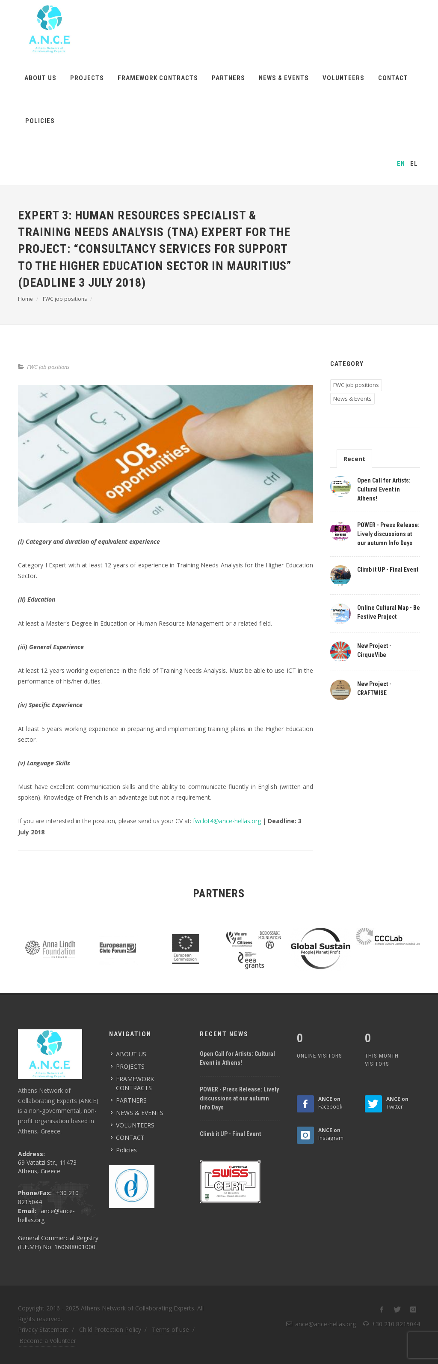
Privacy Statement (43, 1329)
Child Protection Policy (110, 1329)
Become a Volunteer (47, 1341)
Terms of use (170, 1329)
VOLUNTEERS (343, 78)
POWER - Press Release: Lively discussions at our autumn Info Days (388, 534)
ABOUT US (40, 78)
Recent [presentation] (354, 459)
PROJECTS (87, 78)
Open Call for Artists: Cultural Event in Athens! (384, 489)
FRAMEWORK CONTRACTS (158, 78)
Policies (40, 121)
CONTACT (393, 78)
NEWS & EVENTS (284, 78)
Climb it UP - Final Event (387, 569)
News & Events (352, 398)
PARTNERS (228, 78)
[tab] (354, 458)
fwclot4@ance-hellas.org (227, 821)
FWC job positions (48, 367)
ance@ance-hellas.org (325, 1324)
